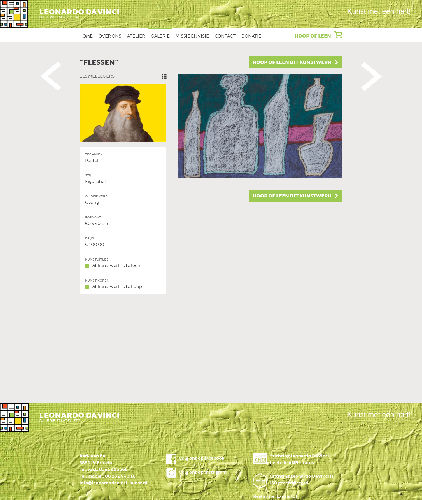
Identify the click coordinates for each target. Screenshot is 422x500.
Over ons (110, 36)
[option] (211, 175)
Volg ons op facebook (201, 458)
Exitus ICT (287, 496)
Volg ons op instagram (203, 472)
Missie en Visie (192, 36)
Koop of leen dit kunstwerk (292, 62)
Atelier (136, 36)
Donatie (251, 36)
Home (86, 36)
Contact (225, 36)
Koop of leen (313, 36)
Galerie (160, 36)
